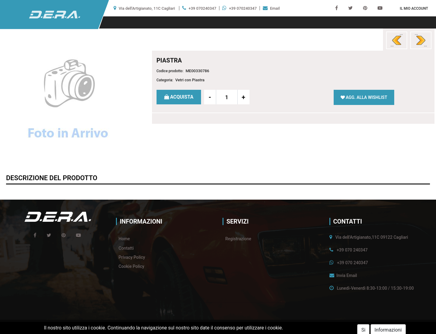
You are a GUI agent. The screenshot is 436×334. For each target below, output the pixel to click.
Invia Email (346, 275)
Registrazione (238, 238)
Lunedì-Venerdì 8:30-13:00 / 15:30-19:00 (375, 288)
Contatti (126, 248)
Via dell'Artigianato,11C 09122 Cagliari (371, 237)
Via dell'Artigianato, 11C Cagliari (147, 8)
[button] (414, 8)
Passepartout (230, 326)
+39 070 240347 (352, 250)
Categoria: (165, 80)
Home (124, 238)
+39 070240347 (202, 8)
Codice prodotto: (170, 71)
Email (275, 8)
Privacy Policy (132, 257)
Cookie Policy (131, 266)
